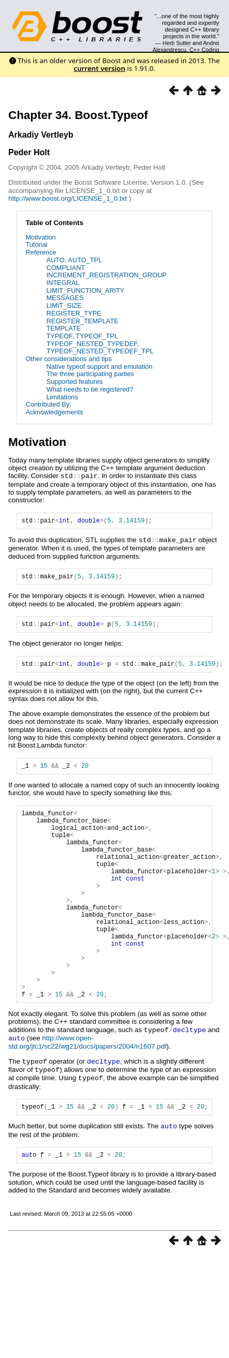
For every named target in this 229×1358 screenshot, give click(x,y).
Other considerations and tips (68, 359)
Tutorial (36, 244)
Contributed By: (48, 404)
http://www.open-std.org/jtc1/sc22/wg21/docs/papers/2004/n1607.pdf (87, 1088)
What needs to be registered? (89, 389)
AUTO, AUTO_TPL (74, 260)
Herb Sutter (177, 43)
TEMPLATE (63, 328)
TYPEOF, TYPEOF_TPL (82, 336)
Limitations (62, 397)
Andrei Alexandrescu (186, 46)
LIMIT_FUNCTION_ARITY (85, 290)
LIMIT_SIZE (63, 305)
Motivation (40, 237)
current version (99, 68)
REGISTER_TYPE (73, 313)
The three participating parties (90, 374)
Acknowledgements (54, 412)
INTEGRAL (62, 283)
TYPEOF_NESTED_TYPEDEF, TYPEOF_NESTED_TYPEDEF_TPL (99, 347)
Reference (40, 252)
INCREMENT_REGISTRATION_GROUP (106, 275)
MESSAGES (64, 298)
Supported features (74, 381)
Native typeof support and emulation (99, 366)
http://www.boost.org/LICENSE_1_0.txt (68, 198)
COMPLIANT (65, 268)
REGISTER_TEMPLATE (82, 321)
